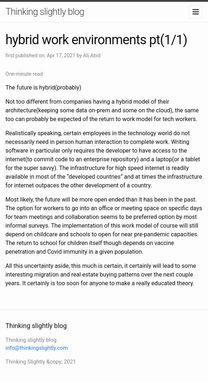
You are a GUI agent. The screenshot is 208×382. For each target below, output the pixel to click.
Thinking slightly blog (44, 11)
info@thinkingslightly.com (36, 348)
